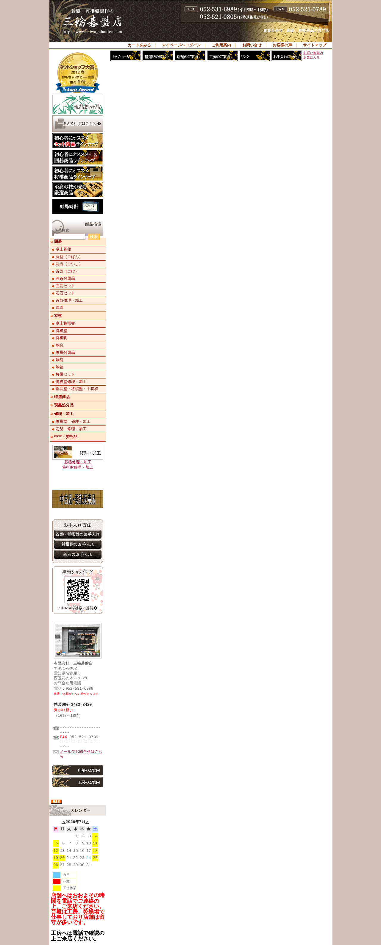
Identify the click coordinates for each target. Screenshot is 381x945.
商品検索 (61, 231)
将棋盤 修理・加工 (73, 421)
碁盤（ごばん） (69, 256)
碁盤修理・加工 (69, 300)
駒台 (59, 345)
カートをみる (139, 45)
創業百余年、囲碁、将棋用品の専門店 (296, 31)
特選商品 (62, 397)
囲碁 (58, 241)
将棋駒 (61, 338)
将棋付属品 (65, 352)
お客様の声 (282, 45)
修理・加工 (64, 414)
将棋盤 (61, 331)
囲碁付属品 (65, 278)
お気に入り (311, 58)
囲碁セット (65, 286)
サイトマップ (314, 45)
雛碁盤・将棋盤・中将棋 (77, 389)
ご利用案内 (221, 45)
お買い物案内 (313, 53)
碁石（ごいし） (69, 264)
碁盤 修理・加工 (71, 429)
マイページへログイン (181, 45)
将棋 (58, 315)
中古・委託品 (65, 436)
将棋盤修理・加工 (71, 381)
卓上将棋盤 (65, 323)
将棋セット (65, 374)
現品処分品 (64, 405)
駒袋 (59, 360)
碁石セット (65, 293)
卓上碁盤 (63, 249)
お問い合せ (252, 45)
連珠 (59, 307)
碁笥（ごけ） (67, 271)
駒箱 (59, 367)
